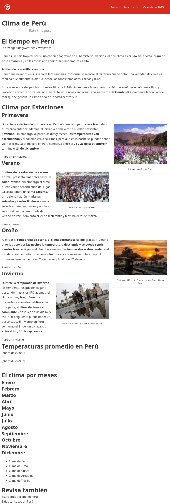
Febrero (10, 389)
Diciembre (13, 453)
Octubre (11, 440)
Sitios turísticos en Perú (17, 501)
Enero (8, 382)
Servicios (128, 7)
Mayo (8, 408)
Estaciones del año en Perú (20, 497)
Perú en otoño (11, 267)
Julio (7, 421)
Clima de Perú (18, 461)
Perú (5, 56)
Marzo (9, 395)
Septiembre (15, 433)
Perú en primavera (14, 157)
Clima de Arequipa (21, 476)
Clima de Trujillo (19, 481)
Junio (7, 414)
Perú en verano (12, 224)
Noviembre (14, 446)
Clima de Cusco (19, 471)
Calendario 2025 (153, 7)
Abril (7, 401)
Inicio (114, 7)
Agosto (10, 427)
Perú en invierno (13, 340)
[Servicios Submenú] (137, 7)
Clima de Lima (18, 466)
